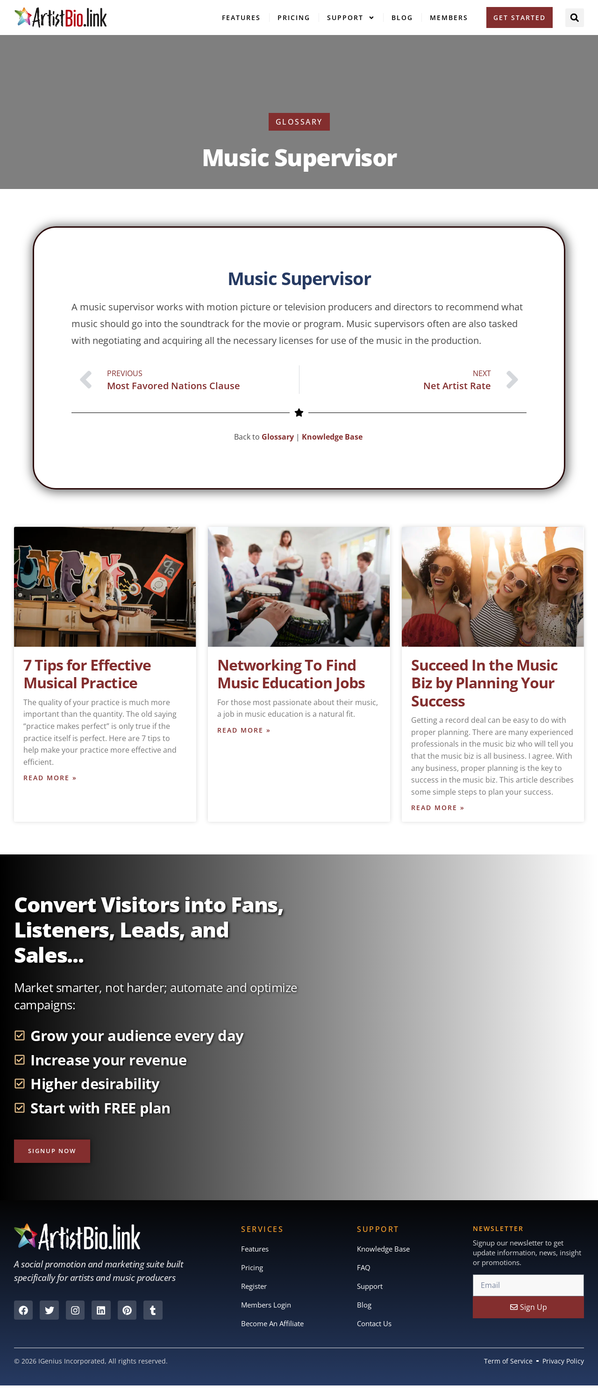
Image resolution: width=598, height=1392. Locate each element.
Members (449, 17)
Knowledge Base (333, 437)
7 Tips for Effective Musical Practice (87, 674)
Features (241, 17)
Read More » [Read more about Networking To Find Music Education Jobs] (244, 731)
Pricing (294, 17)
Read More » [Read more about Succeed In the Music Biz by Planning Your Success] (438, 808)
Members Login (268, 1309)
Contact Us (376, 1329)
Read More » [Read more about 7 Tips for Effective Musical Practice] (50, 778)
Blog (402, 17)
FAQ (364, 1270)
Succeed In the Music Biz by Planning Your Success (484, 683)
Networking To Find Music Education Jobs (291, 674)
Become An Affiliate (275, 1329)
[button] (574, 17)
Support (351, 18)
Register (255, 1290)
